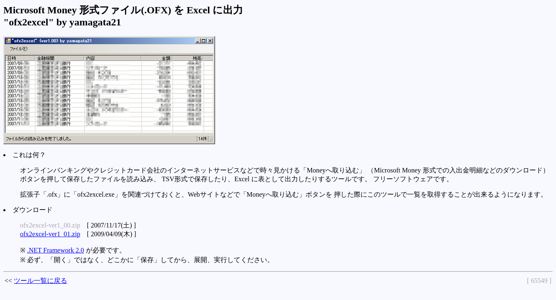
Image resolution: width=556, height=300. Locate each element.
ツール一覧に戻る (40, 280)
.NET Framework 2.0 (55, 250)
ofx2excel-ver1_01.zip (50, 234)
